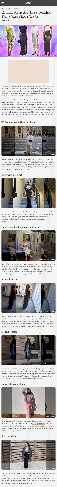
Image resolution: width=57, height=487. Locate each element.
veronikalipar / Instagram (48, 363)
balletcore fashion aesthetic (11, 271)
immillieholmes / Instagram (48, 154)
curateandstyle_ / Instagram (48, 311)
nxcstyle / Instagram (50, 416)
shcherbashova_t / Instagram (47, 206)
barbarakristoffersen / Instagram (47, 259)
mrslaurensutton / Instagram (48, 468)
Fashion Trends (13, 8)
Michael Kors (14, 112)
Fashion (3, 8)
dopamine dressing (38, 423)
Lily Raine (6, 20)
